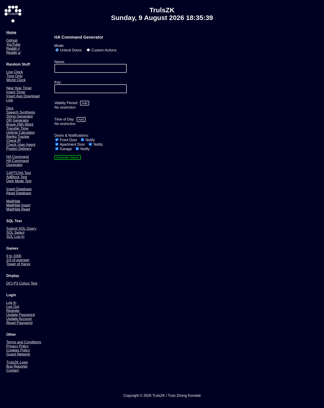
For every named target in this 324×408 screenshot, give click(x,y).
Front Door (66, 140)
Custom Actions (102, 50)
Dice (10, 108)
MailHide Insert (18, 205)
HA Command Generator (17, 163)
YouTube (13, 44)
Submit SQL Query (21, 228)
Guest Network (18, 354)
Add (84, 103)
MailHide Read (18, 209)
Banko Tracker (17, 136)
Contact (12, 370)
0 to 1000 (13, 256)
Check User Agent (20, 145)
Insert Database (19, 189)
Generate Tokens (67, 157)
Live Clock (14, 72)
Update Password (20, 315)
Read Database (18, 193)
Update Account (19, 319)
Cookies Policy (18, 350)
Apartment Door (70, 144)
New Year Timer (19, 88)
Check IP (13, 141)
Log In (11, 303)
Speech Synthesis (20, 112)
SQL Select (15, 233)
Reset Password (19, 323)
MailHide (13, 201)
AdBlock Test (16, 177)
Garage (63, 149)
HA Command (17, 157)
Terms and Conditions (23, 342)
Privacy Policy (17, 346)
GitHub (12, 40)
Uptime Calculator (20, 132)
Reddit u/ (13, 53)
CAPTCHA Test (18, 173)
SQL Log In (15, 237)
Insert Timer (15, 92)
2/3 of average (17, 260)
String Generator (19, 116)
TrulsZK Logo (17, 362)
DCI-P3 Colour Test (21, 283)
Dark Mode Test (19, 181)
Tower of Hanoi (18, 264)
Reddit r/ (13, 48)
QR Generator (17, 120)
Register (13, 311)
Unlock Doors (69, 50)
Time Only (14, 76)
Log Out (12, 307)
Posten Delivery (19, 149)
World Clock (16, 80)
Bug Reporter (17, 366)
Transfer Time (17, 128)
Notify (88, 140)
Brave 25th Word (19, 124)
